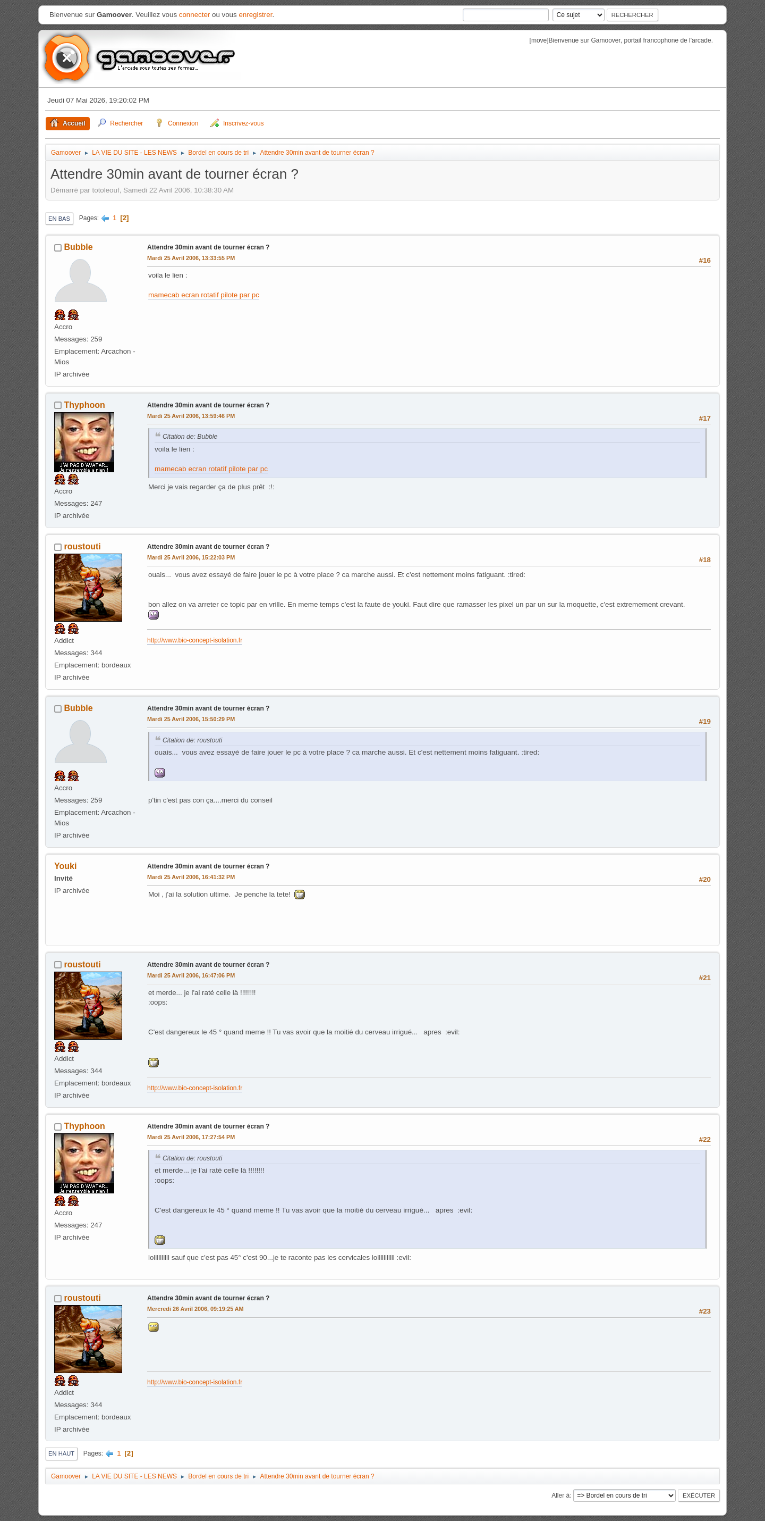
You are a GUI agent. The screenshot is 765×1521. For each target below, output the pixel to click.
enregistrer (255, 15)
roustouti (82, 546)
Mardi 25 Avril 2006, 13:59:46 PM (191, 416)
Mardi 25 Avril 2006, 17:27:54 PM (191, 1137)
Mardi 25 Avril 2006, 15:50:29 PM (191, 719)
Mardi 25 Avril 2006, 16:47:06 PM (191, 975)
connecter (194, 15)
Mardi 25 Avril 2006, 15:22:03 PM (191, 557)
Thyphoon (84, 405)
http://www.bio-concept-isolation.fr (194, 640)
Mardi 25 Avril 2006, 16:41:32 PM (191, 877)
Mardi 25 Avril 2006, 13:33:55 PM (191, 258)
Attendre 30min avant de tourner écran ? (208, 247)
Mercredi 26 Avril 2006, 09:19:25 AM (195, 1309)
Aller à (560, 1495)
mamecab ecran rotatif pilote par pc (203, 295)
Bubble (78, 247)
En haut (61, 1453)
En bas (59, 218)
